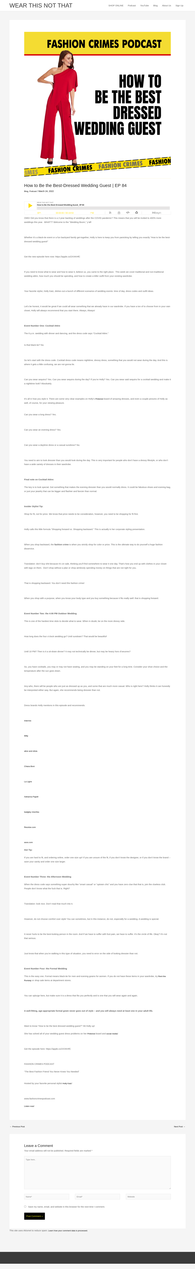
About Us (166, 6)
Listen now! (29, 1107)
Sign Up (179, 6)
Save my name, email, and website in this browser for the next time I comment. (66, 1212)
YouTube (144, 6)
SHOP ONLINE (115, 6)
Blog (155, 6)
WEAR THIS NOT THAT (44, 6)
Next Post (179, 1128)
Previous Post (18, 1128)
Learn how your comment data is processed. (70, 1236)
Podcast (132, 6)
